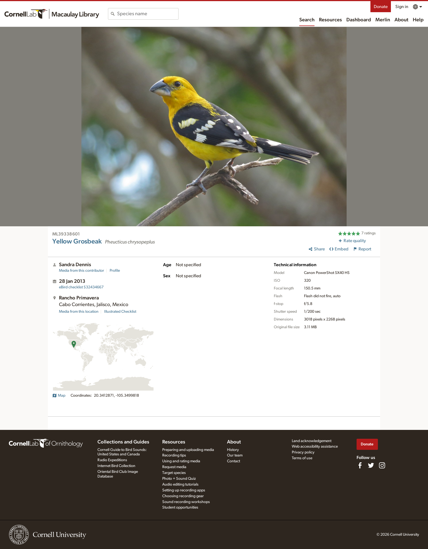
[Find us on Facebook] (360, 465)
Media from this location (79, 312)
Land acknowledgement (311, 441)
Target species (174, 473)
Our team (235, 455)
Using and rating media (181, 461)
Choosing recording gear (183, 496)
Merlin (382, 19)
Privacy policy (303, 452)
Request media (174, 467)
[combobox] (147, 13)
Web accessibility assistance (315, 446)
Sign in (401, 6)
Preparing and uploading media (188, 450)
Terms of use (302, 458)
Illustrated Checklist (120, 312)
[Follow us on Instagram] (382, 465)
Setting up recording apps (183, 490)
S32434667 (81, 287)
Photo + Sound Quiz (179, 479)
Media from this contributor (81, 271)
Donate (381, 6)
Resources (330, 19)
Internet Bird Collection (116, 466)
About (401, 19)
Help (418, 19)
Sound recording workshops (186, 502)
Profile (115, 271)
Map (58, 395)
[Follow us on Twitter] (371, 465)
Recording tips (174, 455)
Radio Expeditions (112, 460)
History (233, 450)
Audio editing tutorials (180, 484)
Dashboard (358, 19)
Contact (233, 461)
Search (306, 19)
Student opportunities (180, 507)
